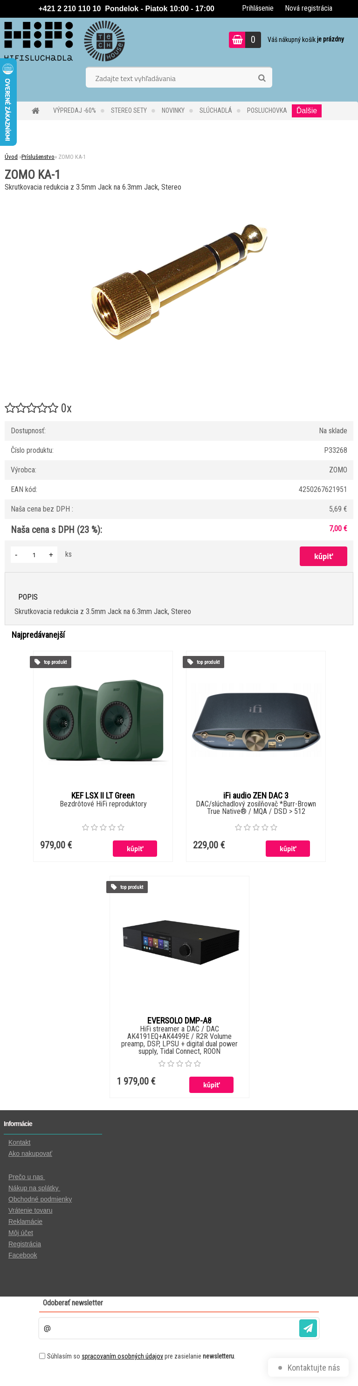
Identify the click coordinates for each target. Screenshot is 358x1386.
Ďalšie (306, 111)
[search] (262, 78)
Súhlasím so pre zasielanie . (141, 1356)
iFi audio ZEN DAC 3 (256, 795)
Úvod (11, 156)
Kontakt (19, 1142)
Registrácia (24, 1244)
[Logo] (64, 41)
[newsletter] (308, 1328)
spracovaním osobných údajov (122, 1356)
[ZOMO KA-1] (179, 197)
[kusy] (34, 554)
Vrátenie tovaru (30, 1210)
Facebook (22, 1255)
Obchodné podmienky (40, 1199)
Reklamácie (25, 1221)
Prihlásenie (258, 8)
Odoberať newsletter (73, 1302)
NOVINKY (173, 110)
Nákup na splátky (34, 1188)
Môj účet (20, 1232)
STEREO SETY (129, 110)
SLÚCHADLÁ (216, 110)
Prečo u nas (26, 1177)
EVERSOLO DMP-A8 (179, 1020)
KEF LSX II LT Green (103, 795)
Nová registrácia (308, 8)
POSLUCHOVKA (267, 110)
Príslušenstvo (38, 156)
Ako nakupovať (30, 1153)
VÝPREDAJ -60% (74, 110)
